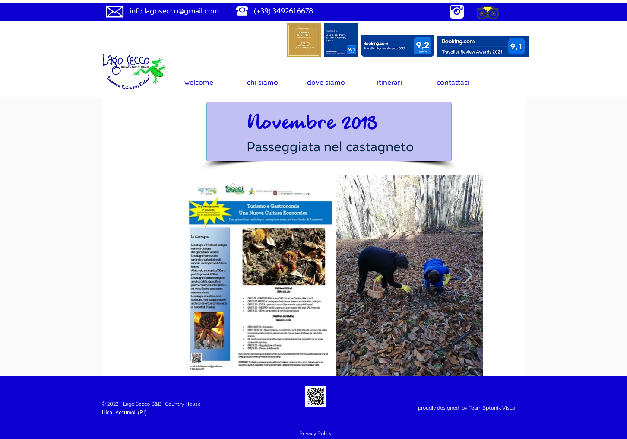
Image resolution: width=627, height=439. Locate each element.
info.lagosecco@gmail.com (174, 11)
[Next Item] (468, 275)
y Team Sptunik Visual (490, 407)
